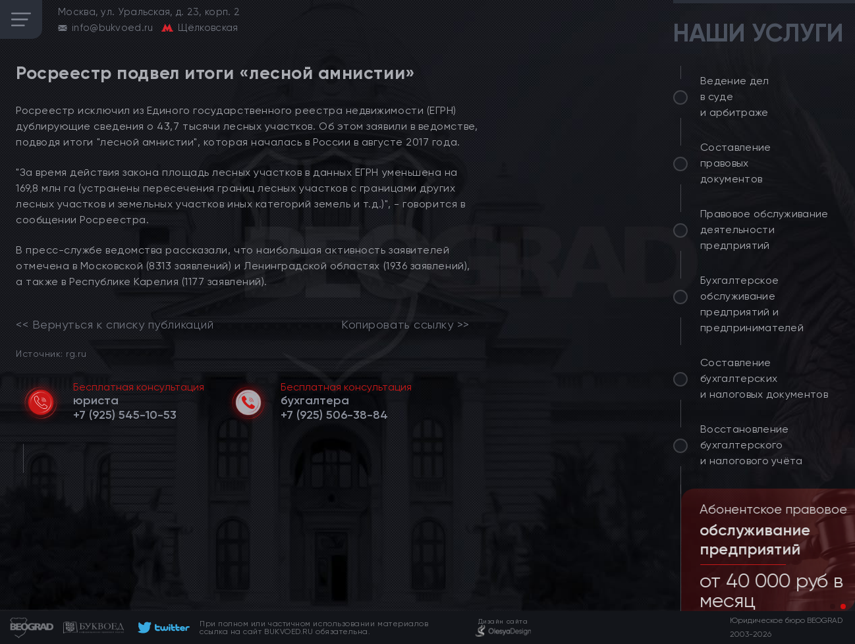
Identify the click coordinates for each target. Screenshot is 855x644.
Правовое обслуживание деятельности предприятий (764, 229)
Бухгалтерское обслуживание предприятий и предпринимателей (752, 304)
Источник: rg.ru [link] (51, 353)
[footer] (162, 627)
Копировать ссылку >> (405, 325)
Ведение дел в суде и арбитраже (734, 96)
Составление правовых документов (735, 163)
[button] (832, 606)
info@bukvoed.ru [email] (112, 27)
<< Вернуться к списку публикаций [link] (114, 325)
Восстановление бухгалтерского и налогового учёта (751, 445)
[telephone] (125, 415)
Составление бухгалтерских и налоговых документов (764, 378)
